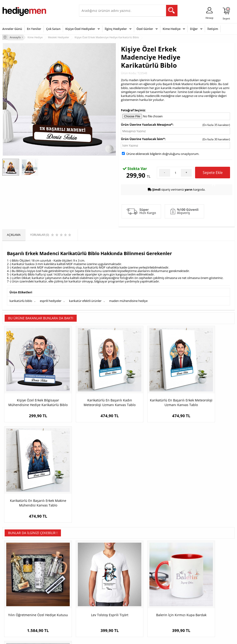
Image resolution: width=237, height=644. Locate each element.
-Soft (94, 638)
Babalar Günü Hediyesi (136, 615)
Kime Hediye (171, 29)
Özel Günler (144, 29)
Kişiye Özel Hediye (54, 577)
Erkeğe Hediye (169, 577)
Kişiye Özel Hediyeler (80, 29)
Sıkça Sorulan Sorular (16, 612)
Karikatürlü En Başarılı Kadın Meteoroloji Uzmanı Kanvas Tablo (89, 390)
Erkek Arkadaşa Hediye (57, 584)
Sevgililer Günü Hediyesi (136, 577)
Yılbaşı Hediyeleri (132, 591)
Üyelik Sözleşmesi (13, 584)
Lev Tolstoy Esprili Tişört (89, 491)
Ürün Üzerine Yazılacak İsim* (143, 139)
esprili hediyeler (50, 300)
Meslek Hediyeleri (53, 612)
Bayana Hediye (170, 584)
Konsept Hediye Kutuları (96, 577)
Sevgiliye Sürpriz (52, 605)
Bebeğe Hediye (170, 598)
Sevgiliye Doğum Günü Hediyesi (96, 592)
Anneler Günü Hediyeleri (137, 598)
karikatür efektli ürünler (85, 300)
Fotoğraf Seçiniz (133, 110)
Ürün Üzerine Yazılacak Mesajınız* (147, 124)
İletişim (212, 29)
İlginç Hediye (168, 612)
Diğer (194, 29)
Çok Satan (53, 29)
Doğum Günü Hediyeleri (136, 584)
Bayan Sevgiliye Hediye (96, 608)
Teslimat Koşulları (13, 577)
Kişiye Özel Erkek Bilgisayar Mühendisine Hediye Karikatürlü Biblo (31, 390)
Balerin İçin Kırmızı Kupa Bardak (147, 493)
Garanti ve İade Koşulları (18, 598)
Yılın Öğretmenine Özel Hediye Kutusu (31, 493)
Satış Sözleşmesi (13, 591)
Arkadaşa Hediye (171, 605)
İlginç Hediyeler (116, 29)
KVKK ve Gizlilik (12, 605)
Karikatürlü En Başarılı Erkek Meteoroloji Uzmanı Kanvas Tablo (148, 390)
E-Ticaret (104, 638)
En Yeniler (34, 29)
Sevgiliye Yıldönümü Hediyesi (94, 616)
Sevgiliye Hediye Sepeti (96, 584)
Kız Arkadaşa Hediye (55, 591)
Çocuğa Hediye (170, 591)
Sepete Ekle (213, 174)
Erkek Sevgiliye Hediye (95, 601)
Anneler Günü (12, 29)
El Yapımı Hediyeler (54, 598)
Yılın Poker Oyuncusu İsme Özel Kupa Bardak (205, 493)
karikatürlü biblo (20, 300)
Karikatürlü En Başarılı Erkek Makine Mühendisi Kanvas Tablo (206, 390)
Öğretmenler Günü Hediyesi (133, 606)
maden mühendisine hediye (128, 300)
